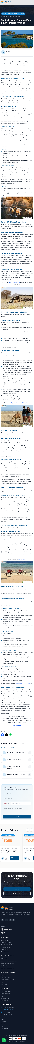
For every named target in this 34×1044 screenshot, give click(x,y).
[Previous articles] (27, 829)
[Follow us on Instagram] (6, 920)
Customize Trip (4, 1028)
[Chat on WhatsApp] (4, 1040)
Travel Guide (8, 10)
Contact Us (3, 1021)
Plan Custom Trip (17, 894)
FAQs (2, 1026)
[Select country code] (7, 803)
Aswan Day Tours (5, 951)
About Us (3, 1019)
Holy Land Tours (4, 1000)
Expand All (4, 747)
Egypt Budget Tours (5, 982)
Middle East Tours (5, 998)
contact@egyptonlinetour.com (10, 1012)
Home (2, 10)
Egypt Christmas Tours (6, 991)
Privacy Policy (22, 1041)
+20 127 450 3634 (7, 1014)
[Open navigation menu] (31, 2)
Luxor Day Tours (5, 949)
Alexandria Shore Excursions (7, 963)
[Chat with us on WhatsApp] (13, 920)
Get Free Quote (17, 816)
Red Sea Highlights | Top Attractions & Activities (13, 13)
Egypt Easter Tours (5, 993)
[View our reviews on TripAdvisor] (17, 929)
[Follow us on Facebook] (2, 920)
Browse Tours (17, 889)
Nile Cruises (4, 984)
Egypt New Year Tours (6, 996)
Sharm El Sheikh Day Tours (7, 944)
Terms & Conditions (13, 1041)
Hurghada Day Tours (5, 947)
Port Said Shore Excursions (7, 965)
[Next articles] (31, 829)
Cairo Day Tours (4, 940)
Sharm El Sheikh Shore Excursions (9, 961)
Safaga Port (4, 958)
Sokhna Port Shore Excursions (8, 968)
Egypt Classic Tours (5, 975)
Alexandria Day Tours (6, 942)
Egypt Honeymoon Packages (7, 979)
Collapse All (12, 747)
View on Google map (8, 1009)
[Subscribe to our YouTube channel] (10, 920)
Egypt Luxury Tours (5, 977)
